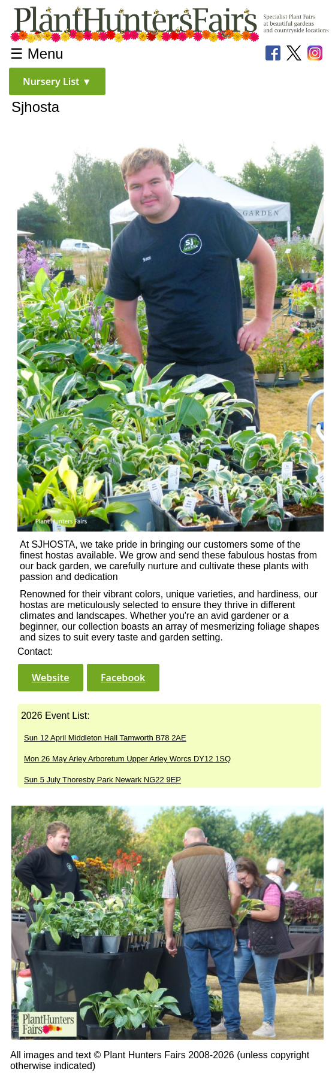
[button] (57, 81)
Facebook (123, 677)
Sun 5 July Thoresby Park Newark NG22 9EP (102, 779)
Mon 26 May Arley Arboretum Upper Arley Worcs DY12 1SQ (127, 758)
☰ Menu (37, 53)
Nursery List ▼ (57, 81)
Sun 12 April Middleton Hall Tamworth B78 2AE (105, 737)
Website (51, 677)
